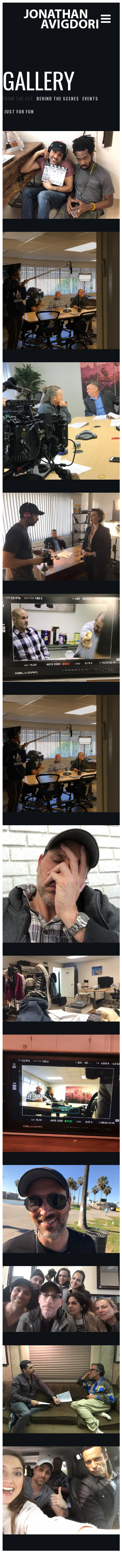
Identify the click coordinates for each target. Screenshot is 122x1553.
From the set (18, 98)
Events (90, 98)
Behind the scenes (57, 98)
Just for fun (19, 111)
